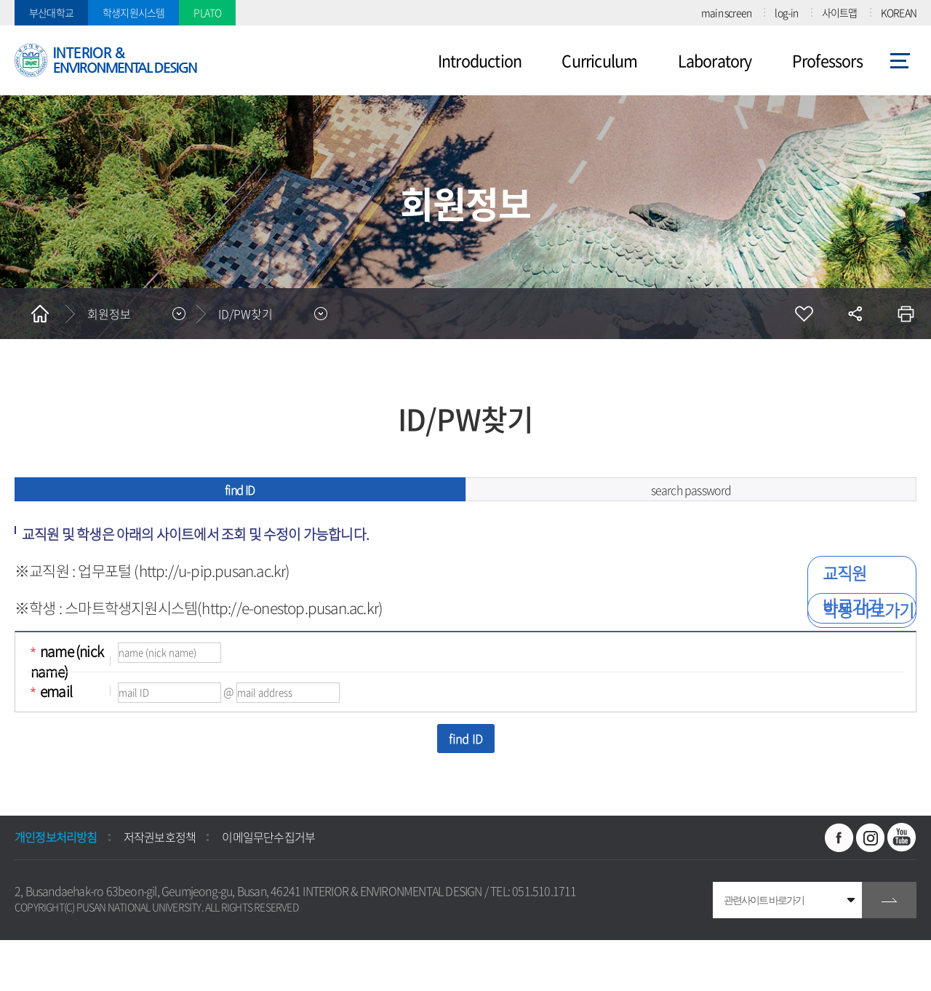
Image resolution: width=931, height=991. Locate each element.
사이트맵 (840, 12)
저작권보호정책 (160, 836)
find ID (240, 489)
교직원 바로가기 (852, 589)
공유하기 (854, 313)
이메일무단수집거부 (268, 836)
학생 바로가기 (868, 609)
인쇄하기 (905, 313)
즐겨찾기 (803, 313)
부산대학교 (51, 12)
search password (691, 489)
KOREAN (898, 12)
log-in (786, 12)
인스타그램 (870, 837)
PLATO (207, 12)
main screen (726, 12)
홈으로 (40, 313)
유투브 (901, 837)
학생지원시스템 (133, 12)
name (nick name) (67, 661)
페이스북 (839, 837)
